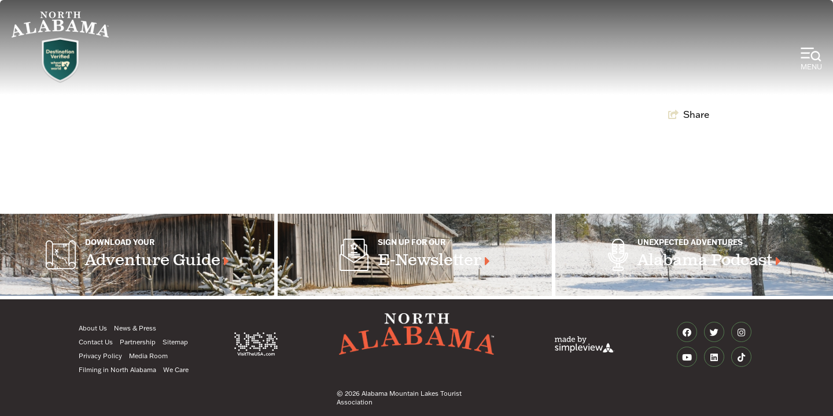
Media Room (148, 356)
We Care (176, 370)
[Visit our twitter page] (714, 332)
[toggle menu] (811, 59)
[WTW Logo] (60, 60)
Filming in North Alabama (117, 370)
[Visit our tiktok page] (741, 357)
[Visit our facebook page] (687, 332)
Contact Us (96, 342)
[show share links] (688, 114)
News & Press (135, 328)
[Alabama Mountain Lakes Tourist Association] (60, 25)
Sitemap (175, 342)
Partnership (138, 342)
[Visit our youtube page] (687, 357)
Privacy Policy (100, 356)
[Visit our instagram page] (741, 332)
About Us (93, 328)
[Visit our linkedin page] (714, 357)
